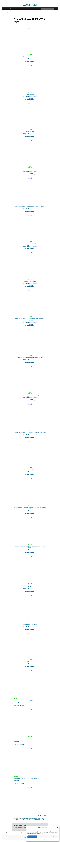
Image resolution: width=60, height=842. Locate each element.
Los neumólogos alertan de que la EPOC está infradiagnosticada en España (30, 432)
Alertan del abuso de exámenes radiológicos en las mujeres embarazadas (30, 206)
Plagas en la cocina (30, 94)
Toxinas (24, 819)
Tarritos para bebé (30, 131)
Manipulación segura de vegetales (30, 56)
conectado (23, 827)
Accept (32, 836)
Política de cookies (42, 839)
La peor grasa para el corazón (30, 243)
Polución (18, 819)
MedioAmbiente (38, 818)
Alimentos (30, 818)
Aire (27, 818)
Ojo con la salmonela (30, 738)
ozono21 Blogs (30, 62)
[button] (57, 827)
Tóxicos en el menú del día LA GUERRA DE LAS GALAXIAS (26, 778)
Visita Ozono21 (13, 8)
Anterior (8, 12)
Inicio (7, 8)
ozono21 (26, 59)
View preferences (53, 836)
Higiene (33, 818)
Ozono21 (15, 819)
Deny (43, 836)
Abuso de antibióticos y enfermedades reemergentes (30, 395)
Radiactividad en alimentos (30, 469)
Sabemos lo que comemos (30, 281)
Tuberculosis (30, 661)
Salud (22, 819)
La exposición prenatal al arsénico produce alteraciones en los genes (30, 169)
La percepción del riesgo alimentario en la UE (23, 700)
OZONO (42, 818)
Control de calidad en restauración (30, 624)
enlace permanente (20, 820)
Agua (25, 818)
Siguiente (51, 12)
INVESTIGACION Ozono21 (29, 25)
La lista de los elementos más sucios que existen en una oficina (30, 357)
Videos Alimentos (30, 819)
